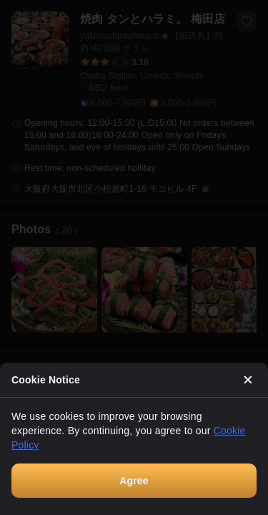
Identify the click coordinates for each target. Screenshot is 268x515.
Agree (134, 480)
